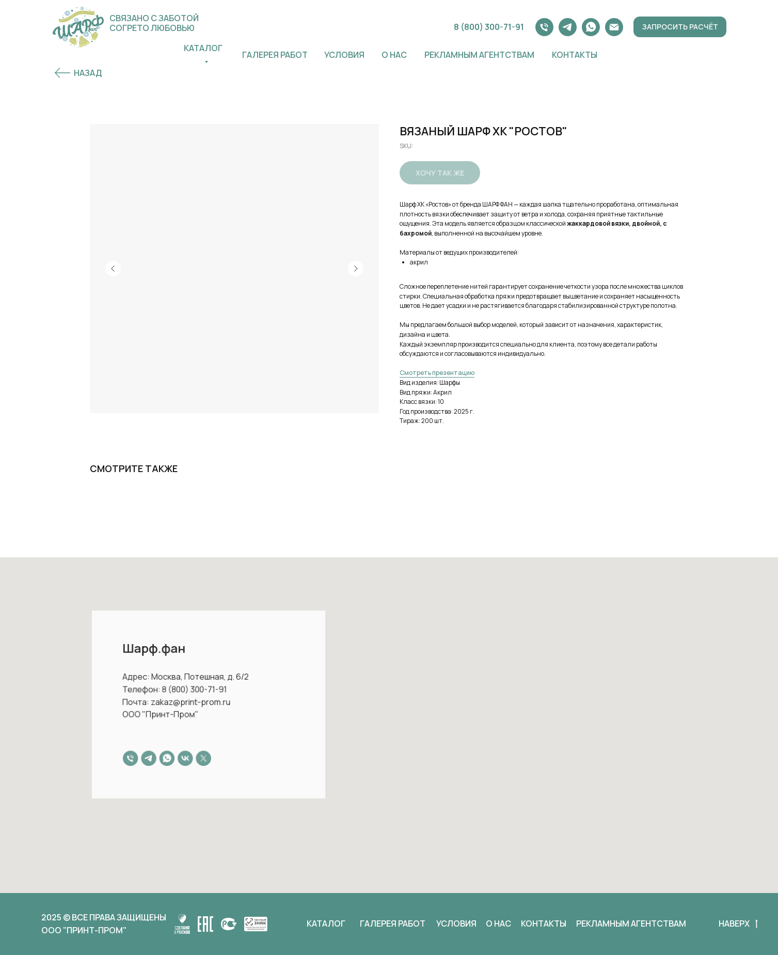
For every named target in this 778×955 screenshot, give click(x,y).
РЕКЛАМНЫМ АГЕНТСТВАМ (631, 923)
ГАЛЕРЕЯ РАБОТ (275, 54)
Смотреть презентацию (437, 372)
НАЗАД (88, 73)
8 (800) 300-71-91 (489, 27)
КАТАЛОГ (326, 923)
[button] (679, 27)
